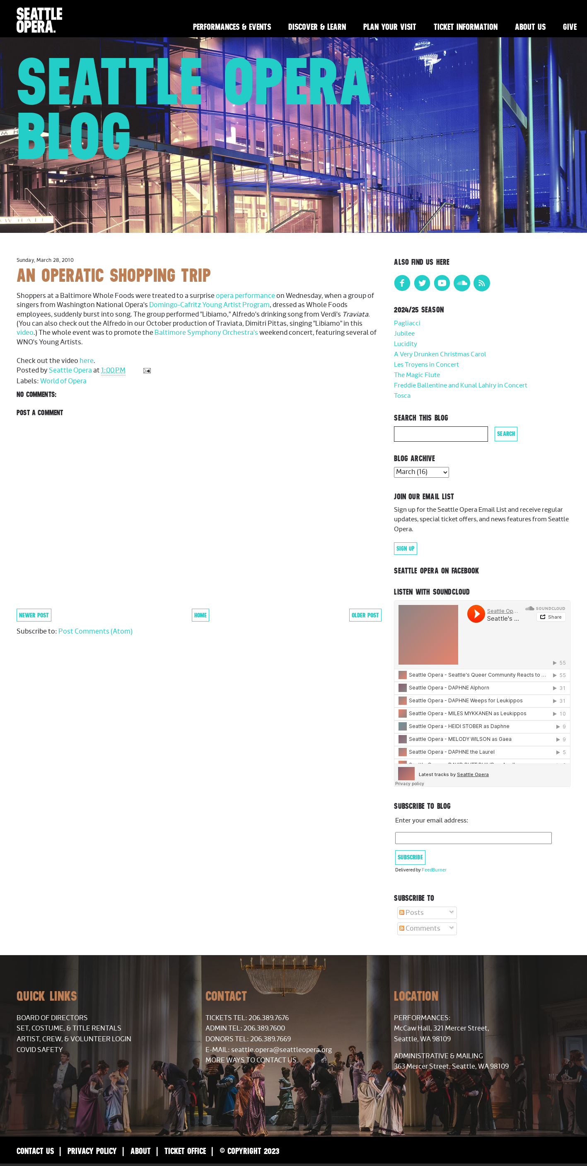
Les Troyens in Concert (426, 364)
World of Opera (63, 381)
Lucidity (405, 344)
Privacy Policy (92, 1151)
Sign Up (405, 548)
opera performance (245, 295)
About (140, 1151)
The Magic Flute (417, 375)
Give (570, 27)
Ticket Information (466, 27)
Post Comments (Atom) (95, 631)
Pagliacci (407, 323)
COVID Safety (40, 1050)
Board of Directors (52, 1018)
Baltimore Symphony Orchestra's (206, 332)
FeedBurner (434, 870)
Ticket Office (185, 1151)
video (25, 332)
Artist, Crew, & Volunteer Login (74, 1039)
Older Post (365, 615)
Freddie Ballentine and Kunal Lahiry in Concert (460, 385)
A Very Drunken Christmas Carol (440, 354)
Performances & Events (232, 27)
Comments (419, 928)
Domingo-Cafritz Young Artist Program (209, 305)
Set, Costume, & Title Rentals (69, 1028)
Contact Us (35, 1151)
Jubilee (404, 333)
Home (200, 615)
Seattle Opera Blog (195, 108)
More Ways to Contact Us (251, 1060)
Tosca (402, 396)
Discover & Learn (317, 27)
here (87, 360)
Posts (411, 912)
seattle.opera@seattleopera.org (281, 1050)
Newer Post (34, 615)
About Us (530, 27)
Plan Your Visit (389, 27)
